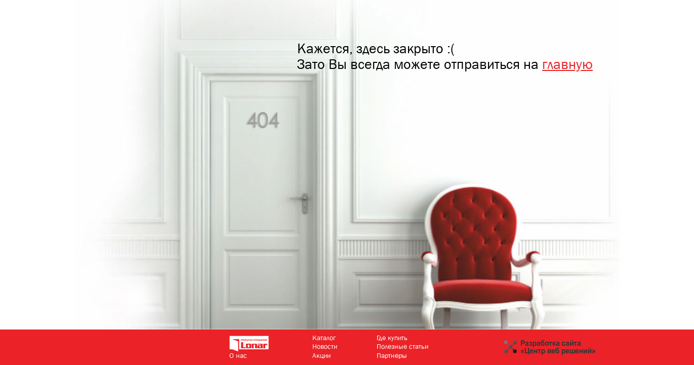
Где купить (392, 337)
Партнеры (392, 355)
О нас (238, 355)
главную (567, 64)
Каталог (324, 337)
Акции (321, 355)
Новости (324, 346)
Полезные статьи (402, 346)
